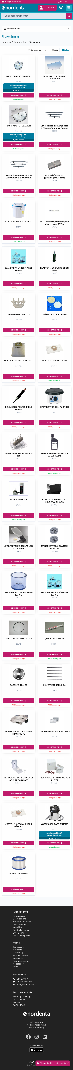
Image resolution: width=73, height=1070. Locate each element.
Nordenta (6, 42)
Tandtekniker (20, 42)
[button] (47, 8)
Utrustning (34, 42)
